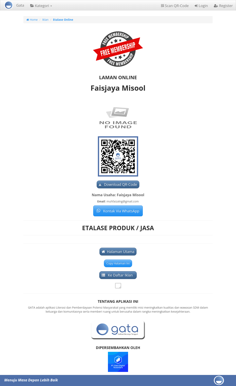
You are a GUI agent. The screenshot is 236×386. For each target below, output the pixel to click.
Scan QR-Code (175, 5)
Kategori (41, 5)
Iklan (45, 20)
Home (32, 20)
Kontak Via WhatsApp (118, 210)
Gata (20, 5)
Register (223, 5)
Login (201, 5)
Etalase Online (63, 20)
